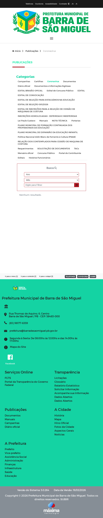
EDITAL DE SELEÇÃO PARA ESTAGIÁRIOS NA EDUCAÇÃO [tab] (46, 100)
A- (77, 4)
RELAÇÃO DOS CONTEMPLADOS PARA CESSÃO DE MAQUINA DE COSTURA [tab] (50, 142)
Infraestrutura (13, 468)
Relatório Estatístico (66, 385)
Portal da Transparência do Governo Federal (26, 383)
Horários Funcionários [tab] (39, 157)
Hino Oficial (61, 422)
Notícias (59, 434)
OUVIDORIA (83, 277)
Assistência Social (16, 456)
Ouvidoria (39, 4)
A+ (73, 4)
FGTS (8, 377)
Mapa (57, 419)
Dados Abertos (63, 396)
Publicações (33, 51)
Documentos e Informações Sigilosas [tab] (52, 86)
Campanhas (12, 422)
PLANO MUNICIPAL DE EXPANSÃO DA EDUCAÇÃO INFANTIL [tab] (48, 132)
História (59, 415)
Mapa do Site (18, 346)
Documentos (13, 415)
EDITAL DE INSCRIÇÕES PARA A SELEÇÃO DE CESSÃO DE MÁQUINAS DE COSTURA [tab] (46, 110)
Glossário (60, 381)
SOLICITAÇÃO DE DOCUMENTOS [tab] (53, 148)
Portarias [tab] (75, 120)
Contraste (64, 4)
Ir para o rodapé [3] (46, 276)
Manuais (10, 419)
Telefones (29, 4)
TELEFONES (70, 277)
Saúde (8, 471)
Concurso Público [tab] (46, 153)
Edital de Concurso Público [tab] (60, 90)
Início (17, 51)
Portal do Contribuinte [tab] (70, 153)
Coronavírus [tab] (53, 81)
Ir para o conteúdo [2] (28, 276)
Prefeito (9, 449)
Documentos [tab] (69, 81)
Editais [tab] (21, 157)
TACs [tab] (76, 148)
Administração (14, 460)
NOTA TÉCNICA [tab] (59, 120)
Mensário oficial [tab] (25, 153)
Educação (11, 475)
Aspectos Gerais (64, 430)
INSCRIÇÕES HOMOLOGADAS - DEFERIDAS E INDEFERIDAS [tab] (47, 116)
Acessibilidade (51, 4)
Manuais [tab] (43, 120)
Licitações (60, 377)
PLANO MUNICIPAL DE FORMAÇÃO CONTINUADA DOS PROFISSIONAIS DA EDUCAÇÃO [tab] (45, 126)
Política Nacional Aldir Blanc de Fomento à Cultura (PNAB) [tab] (47, 137)
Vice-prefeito (12, 452)
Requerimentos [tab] (25, 148)
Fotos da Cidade (64, 426)
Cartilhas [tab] (38, 81)
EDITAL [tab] (81, 90)
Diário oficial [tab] (24, 86)
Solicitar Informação (66, 389)
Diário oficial (12, 426)
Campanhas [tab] (24, 81)
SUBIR (92, 277)
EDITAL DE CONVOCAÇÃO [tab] (31, 95)
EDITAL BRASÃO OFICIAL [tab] (30, 90)
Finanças (10, 464)
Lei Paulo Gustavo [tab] (26, 120)
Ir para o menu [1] (11, 276)
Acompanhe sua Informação (71, 393)
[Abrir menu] (51, 38)
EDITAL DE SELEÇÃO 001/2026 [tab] (33, 104)
